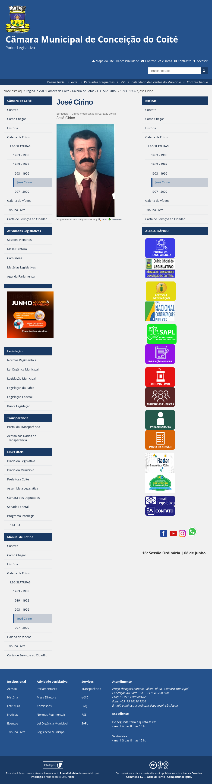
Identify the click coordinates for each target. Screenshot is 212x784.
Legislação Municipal (51, 732)
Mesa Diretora (47, 697)
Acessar (202, 61)
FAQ (84, 706)
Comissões (44, 706)
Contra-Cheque (197, 82)
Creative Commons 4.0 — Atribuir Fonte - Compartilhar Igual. (164, 774)
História (12, 697)
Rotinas (150, 101)
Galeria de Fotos (83, 91)
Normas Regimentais (51, 714)
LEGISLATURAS (107, 91)
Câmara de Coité (57, 91)
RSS (123, 82)
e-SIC (74, 82)
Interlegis (37, 776)
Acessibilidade (129, 61)
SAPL (85, 723)
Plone (71, 776)
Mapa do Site (105, 61)
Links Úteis (15, 452)
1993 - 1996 (128, 91)
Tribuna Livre (16, 732)
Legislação (14, 351)
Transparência (17, 418)
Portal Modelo (69, 773)
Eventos (12, 723)
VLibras (167, 61)
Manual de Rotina (20, 537)
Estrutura (13, 706)
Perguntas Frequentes (99, 82)
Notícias (12, 714)
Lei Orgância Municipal (52, 723)
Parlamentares (47, 689)
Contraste (184, 61)
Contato (150, 61)
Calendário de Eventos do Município (156, 82)
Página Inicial (56, 82)
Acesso (12, 689)
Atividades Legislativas (24, 231)
